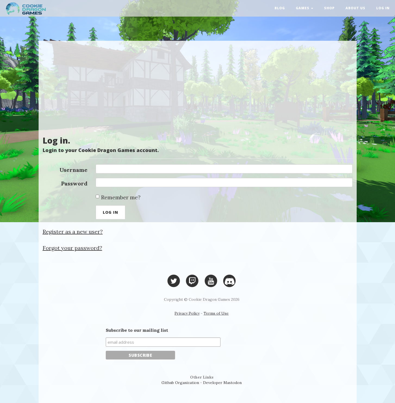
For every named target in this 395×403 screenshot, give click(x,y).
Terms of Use (216, 313)
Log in (383, 8)
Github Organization (180, 382)
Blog (280, 8)
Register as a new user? (73, 231)
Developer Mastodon (222, 382)
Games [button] (304, 8)
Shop (329, 8)
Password (74, 183)
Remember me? (118, 197)
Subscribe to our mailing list (137, 330)
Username (74, 169)
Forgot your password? (72, 247)
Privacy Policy (187, 313)
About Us (355, 8)
